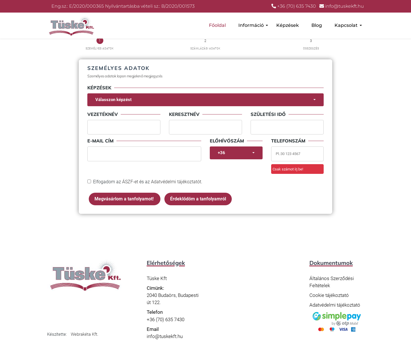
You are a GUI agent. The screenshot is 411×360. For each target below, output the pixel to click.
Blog (316, 25)
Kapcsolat (346, 25)
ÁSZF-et (130, 181)
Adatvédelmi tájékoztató (334, 305)
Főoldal (217, 25)
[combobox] (205, 99)
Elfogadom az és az (147, 181)
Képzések (287, 25)
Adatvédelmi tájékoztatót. (176, 181)
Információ (251, 25)
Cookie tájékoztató (329, 295)
